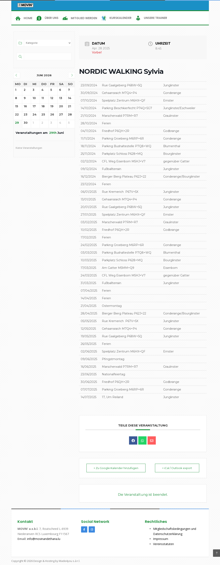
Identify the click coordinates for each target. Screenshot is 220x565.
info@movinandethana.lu (43, 539)
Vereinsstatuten (163, 544)
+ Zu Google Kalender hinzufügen (116, 468)
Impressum (160, 539)
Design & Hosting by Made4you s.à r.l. (56, 561)
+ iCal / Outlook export (177, 468)
